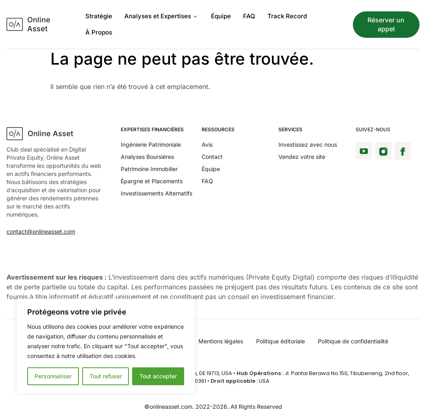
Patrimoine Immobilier (149, 168)
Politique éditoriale (280, 341)
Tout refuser (105, 376)
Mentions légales (220, 341)
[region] (105, 346)
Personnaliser (53, 376)
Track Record (287, 16)
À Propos (98, 32)
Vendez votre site (301, 156)
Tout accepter (158, 376)
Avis (207, 144)
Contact (212, 156)
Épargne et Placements (152, 181)
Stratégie (98, 16)
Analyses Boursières (147, 156)
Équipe (221, 16)
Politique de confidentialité (353, 341)
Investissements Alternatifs (156, 193)
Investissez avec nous (307, 144)
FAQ (249, 16)
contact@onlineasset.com (41, 231)
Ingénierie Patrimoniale (151, 144)
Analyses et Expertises (160, 16)
